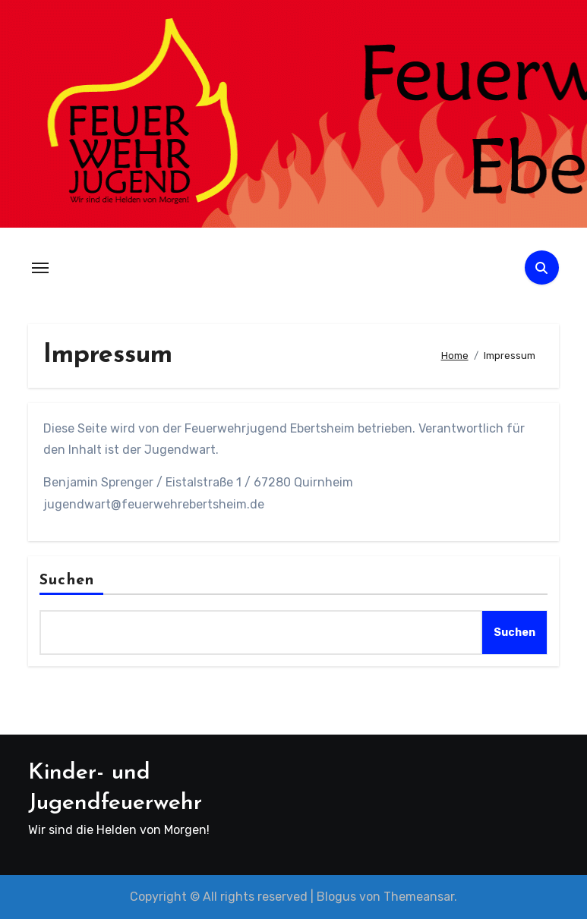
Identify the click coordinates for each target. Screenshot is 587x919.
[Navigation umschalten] (40, 268)
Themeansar (418, 896)
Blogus (336, 896)
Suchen (66, 580)
